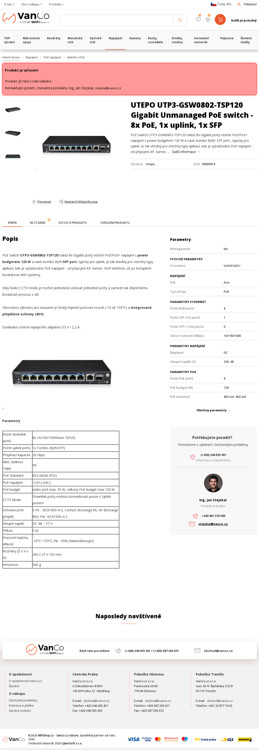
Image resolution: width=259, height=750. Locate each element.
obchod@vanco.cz (218, 651)
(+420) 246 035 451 (213, 455)
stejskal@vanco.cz (108, 88)
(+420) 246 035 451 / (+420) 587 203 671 (152, 651)
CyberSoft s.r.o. (72, 743)
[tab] (12, 223)
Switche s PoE (75, 57)
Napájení (32, 57)
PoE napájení (52, 57)
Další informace (184, 151)
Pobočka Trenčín (210, 674)
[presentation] (12, 223)
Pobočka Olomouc (149, 674)
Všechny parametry (211, 410)
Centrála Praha (85, 674)
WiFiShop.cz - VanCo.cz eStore (29, 20)
